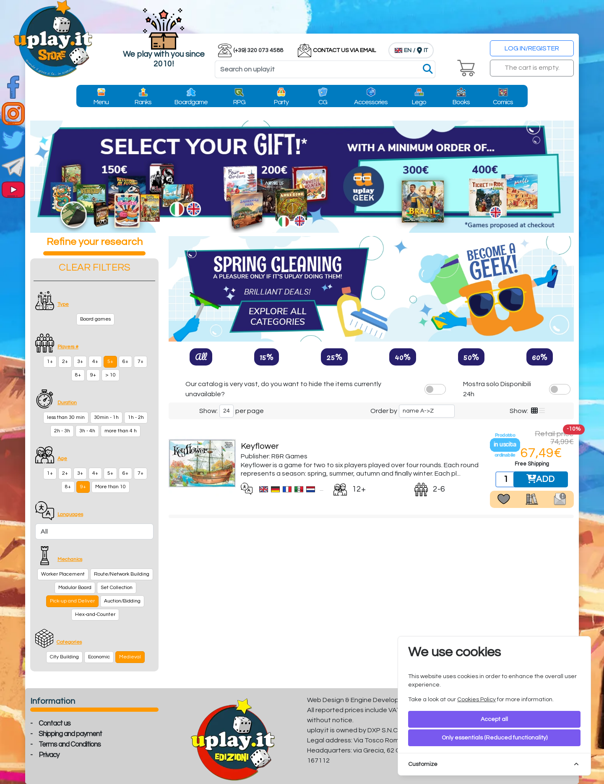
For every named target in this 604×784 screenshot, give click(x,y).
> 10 (110, 375)
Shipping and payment (70, 734)
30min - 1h (106, 417)
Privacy (49, 755)
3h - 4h (87, 431)
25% (334, 356)
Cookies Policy (476, 699)
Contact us (54, 723)
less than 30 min (66, 417)
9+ (93, 375)
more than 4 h (120, 431)
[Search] (325, 69)
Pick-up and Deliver (72, 601)
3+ (80, 361)
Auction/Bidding (122, 601)
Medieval (130, 657)
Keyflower (260, 446)
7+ (140, 361)
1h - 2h (136, 417)
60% (539, 356)
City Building (64, 657)
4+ (95, 361)
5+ (110, 361)
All (201, 356)
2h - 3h (62, 431)
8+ (78, 375)
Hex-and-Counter (95, 614)
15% (266, 356)
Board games (95, 319)
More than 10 (110, 486)
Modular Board (74, 587)
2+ (65, 361)
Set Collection (117, 587)
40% (403, 356)
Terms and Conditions (70, 744)
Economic (99, 657)
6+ (125, 361)
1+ (50, 361)
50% (471, 356)
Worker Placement (63, 574)
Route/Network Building (121, 574)
